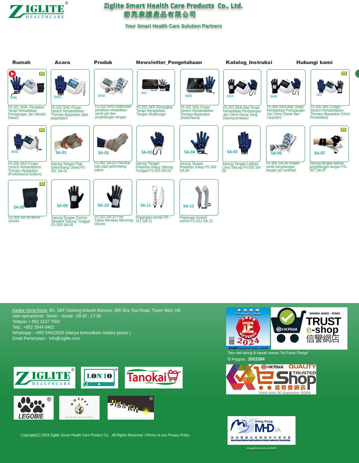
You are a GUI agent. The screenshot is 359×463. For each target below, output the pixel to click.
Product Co (99, 435)
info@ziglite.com (64, 338)
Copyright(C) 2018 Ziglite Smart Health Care (56, 435)
